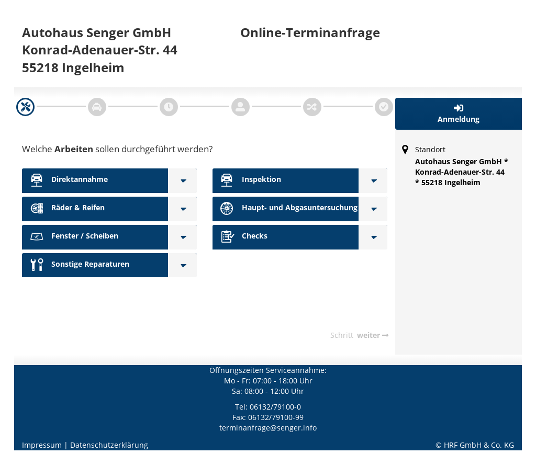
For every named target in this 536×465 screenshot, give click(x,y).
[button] (458, 114)
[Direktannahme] (182, 180)
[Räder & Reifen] (182, 209)
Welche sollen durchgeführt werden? (117, 149)
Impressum (42, 445)
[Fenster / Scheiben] (182, 237)
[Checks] (373, 237)
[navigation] (25, 107)
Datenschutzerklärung (109, 445)
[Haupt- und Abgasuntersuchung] (373, 209)
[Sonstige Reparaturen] (182, 265)
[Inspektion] (373, 180)
